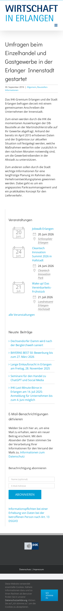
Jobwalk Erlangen (43, 229)
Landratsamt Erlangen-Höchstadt (45, 305)
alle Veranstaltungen (22, 315)
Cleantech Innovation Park (44, 274)
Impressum (38, 569)
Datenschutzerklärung (16, 600)
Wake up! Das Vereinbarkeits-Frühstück (41, 287)
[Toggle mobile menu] (56, 25)
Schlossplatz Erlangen (45, 240)
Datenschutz (25, 569)
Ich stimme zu (49, 595)
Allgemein (31, 87)
